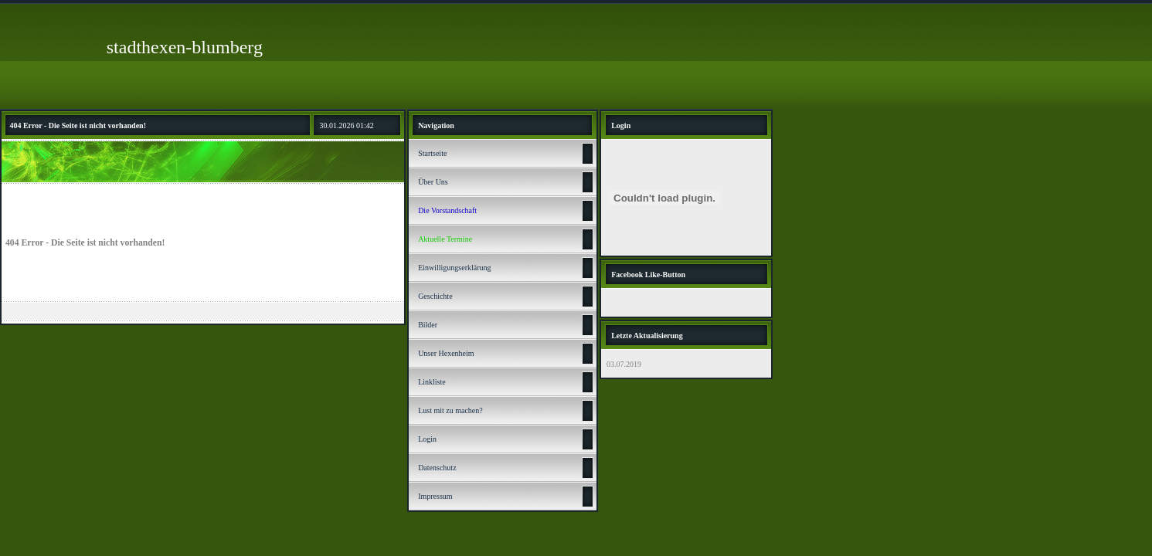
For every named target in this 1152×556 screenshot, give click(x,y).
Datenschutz (437, 467)
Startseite (432, 153)
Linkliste (432, 382)
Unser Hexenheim (446, 353)
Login (427, 439)
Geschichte (435, 296)
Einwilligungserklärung (454, 267)
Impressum (435, 496)
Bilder (427, 324)
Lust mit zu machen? (450, 410)
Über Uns (433, 182)
